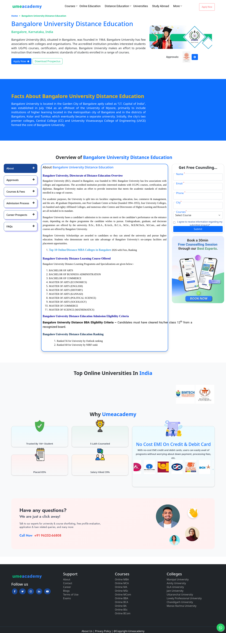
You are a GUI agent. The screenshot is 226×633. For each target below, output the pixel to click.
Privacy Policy (103, 631)
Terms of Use (70, 594)
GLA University (175, 587)
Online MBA (122, 579)
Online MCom (123, 594)
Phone (180, 193)
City (179, 202)
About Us (87, 631)
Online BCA (121, 602)
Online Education (90, 6)
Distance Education (117, 6)
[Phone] (198, 196)
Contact (67, 583)
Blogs (66, 590)
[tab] (20, 168)
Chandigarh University (180, 602)
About (66, 579)
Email (180, 183)
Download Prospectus (47, 61)
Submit (198, 229)
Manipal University (178, 579)
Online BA (120, 606)
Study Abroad (160, 6)
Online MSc (121, 590)
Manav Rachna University (181, 606)
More (176, 6)
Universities (140, 6)
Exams (67, 598)
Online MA (121, 587)
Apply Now (207, 7)
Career (67, 587)
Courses (70, 6)
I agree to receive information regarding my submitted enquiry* (199, 223)
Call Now (25, 535)
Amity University (176, 583)
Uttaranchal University (180, 594)
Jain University (175, 590)
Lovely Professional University (184, 598)
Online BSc (121, 609)
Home (14, 15)
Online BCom (122, 613)
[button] (14, 591)
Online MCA (122, 583)
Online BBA (121, 598)
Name (180, 174)
